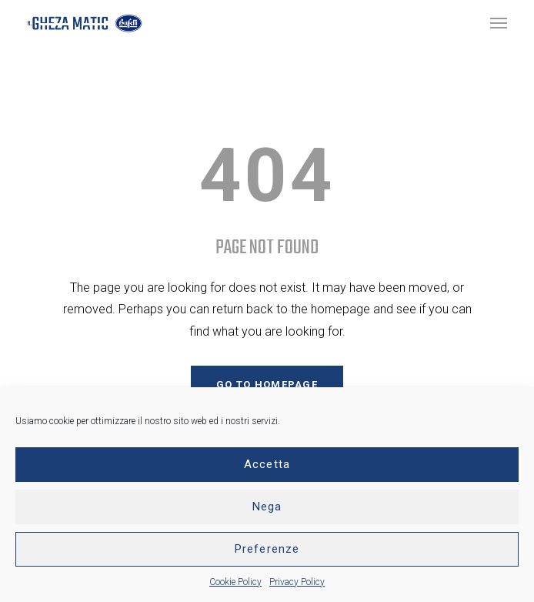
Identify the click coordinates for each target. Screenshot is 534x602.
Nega (267, 506)
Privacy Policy (297, 582)
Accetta (267, 464)
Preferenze (267, 549)
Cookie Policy (235, 582)
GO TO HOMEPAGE (267, 384)
